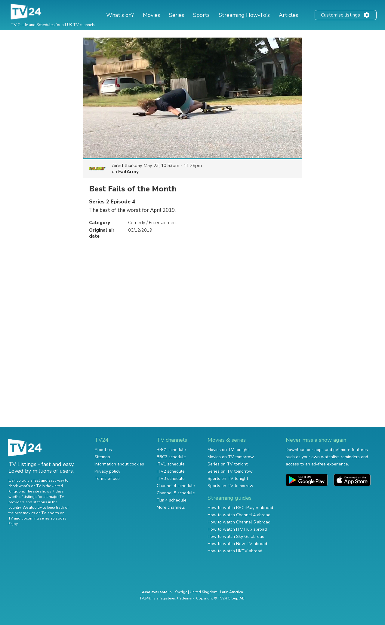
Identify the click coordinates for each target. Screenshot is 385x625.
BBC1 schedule (171, 450)
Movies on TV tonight (228, 450)
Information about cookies (119, 464)
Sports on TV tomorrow (230, 486)
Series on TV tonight (228, 464)
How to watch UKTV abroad (235, 551)
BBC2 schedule (171, 457)
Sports (201, 15)
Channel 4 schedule (176, 486)
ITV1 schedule (171, 464)
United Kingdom (203, 592)
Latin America (231, 592)
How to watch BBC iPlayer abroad (240, 508)
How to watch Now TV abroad (237, 544)
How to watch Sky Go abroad (236, 536)
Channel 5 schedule (176, 493)
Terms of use (107, 478)
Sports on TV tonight (228, 478)
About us (103, 450)
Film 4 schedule (171, 500)
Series (176, 15)
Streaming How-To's (244, 15)
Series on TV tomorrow (230, 471)
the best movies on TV (27, 513)
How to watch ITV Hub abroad (237, 529)
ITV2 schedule (171, 471)
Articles (288, 15)
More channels (171, 507)
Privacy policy (107, 471)
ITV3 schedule (171, 478)
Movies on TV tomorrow (231, 457)
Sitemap (102, 457)
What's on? (120, 15)
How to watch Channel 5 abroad (239, 522)
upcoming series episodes (43, 518)
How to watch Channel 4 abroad (239, 515)
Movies (151, 15)
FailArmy (128, 172)
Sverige (181, 592)
